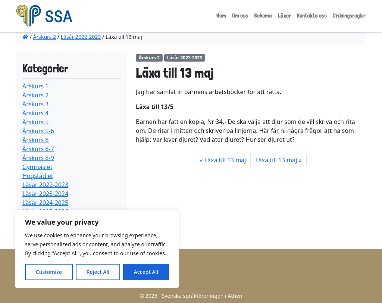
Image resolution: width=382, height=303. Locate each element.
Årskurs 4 (35, 113)
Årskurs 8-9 (38, 158)
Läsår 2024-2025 (45, 203)
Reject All (98, 271)
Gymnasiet (37, 167)
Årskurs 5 (35, 122)
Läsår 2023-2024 (45, 194)
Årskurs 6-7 (38, 149)
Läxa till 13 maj (225, 160)
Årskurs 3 (35, 104)
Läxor (284, 15)
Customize (49, 271)
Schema (263, 15)
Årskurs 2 (44, 36)
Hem (221, 15)
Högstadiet (37, 176)
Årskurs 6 (35, 140)
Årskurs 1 (35, 86)
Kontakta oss (312, 15)
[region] (97, 249)
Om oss (240, 15)
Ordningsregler (349, 15)
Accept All (146, 271)
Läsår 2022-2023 (81, 36)
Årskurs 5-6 (38, 131)
